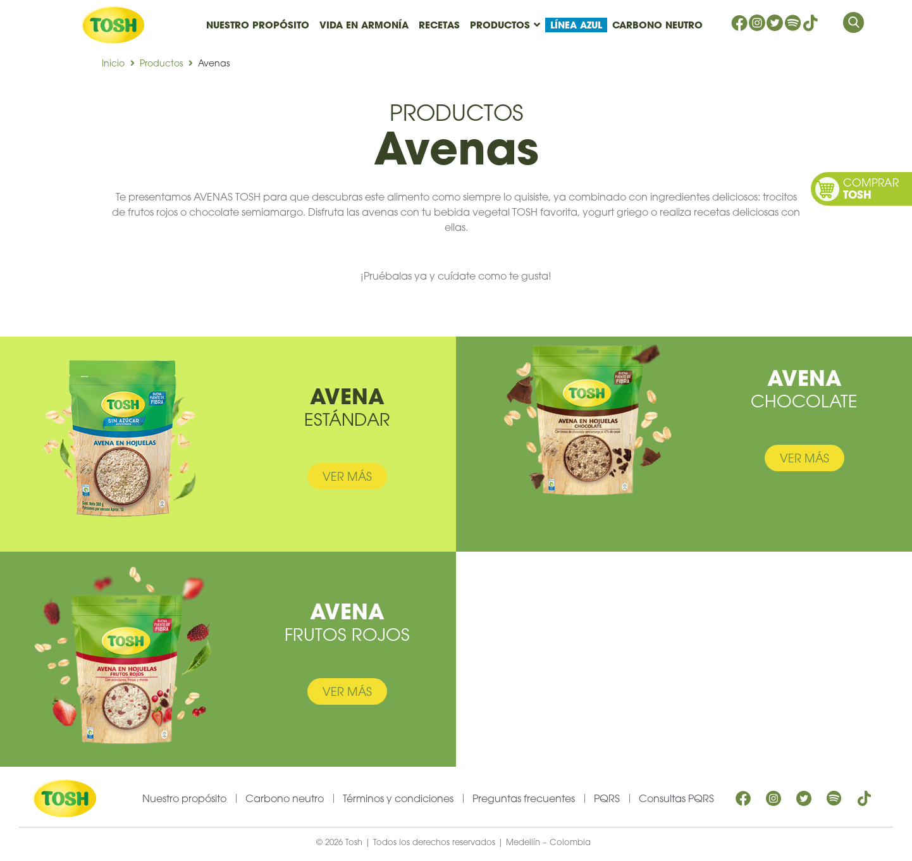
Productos (161, 63)
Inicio (113, 63)
